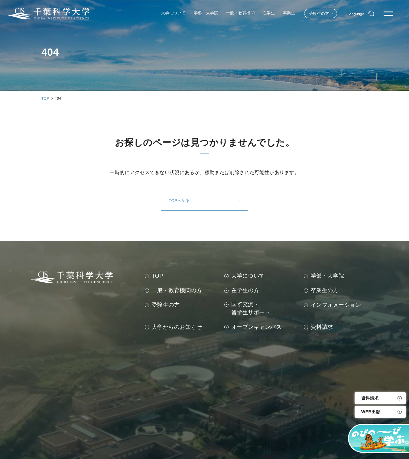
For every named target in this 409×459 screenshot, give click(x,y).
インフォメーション (336, 305)
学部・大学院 (327, 276)
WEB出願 (370, 411)
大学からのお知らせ (177, 327)
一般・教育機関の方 (177, 290)
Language (353, 13)
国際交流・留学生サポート (251, 308)
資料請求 (370, 398)
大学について (248, 276)
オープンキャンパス (256, 327)
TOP (157, 276)
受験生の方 (311, 13)
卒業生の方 (325, 290)
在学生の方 (245, 290)
